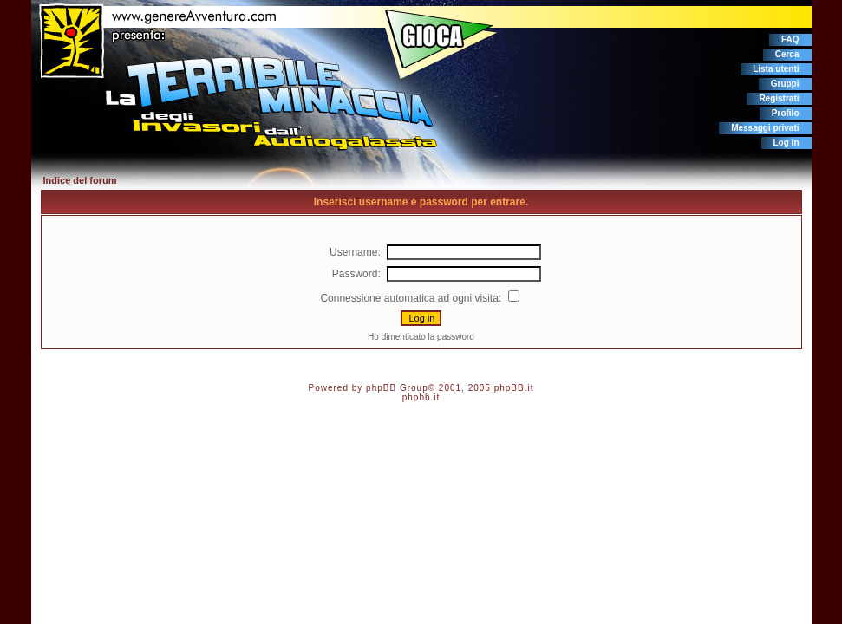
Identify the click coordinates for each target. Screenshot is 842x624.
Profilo (786, 113)
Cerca (787, 54)
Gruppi (785, 83)
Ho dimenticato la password (421, 336)
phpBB (381, 388)
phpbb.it (421, 397)
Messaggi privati (765, 128)
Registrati (779, 98)
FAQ (790, 39)
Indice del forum (80, 180)
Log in (786, 142)
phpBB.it (514, 388)
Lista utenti (776, 69)
